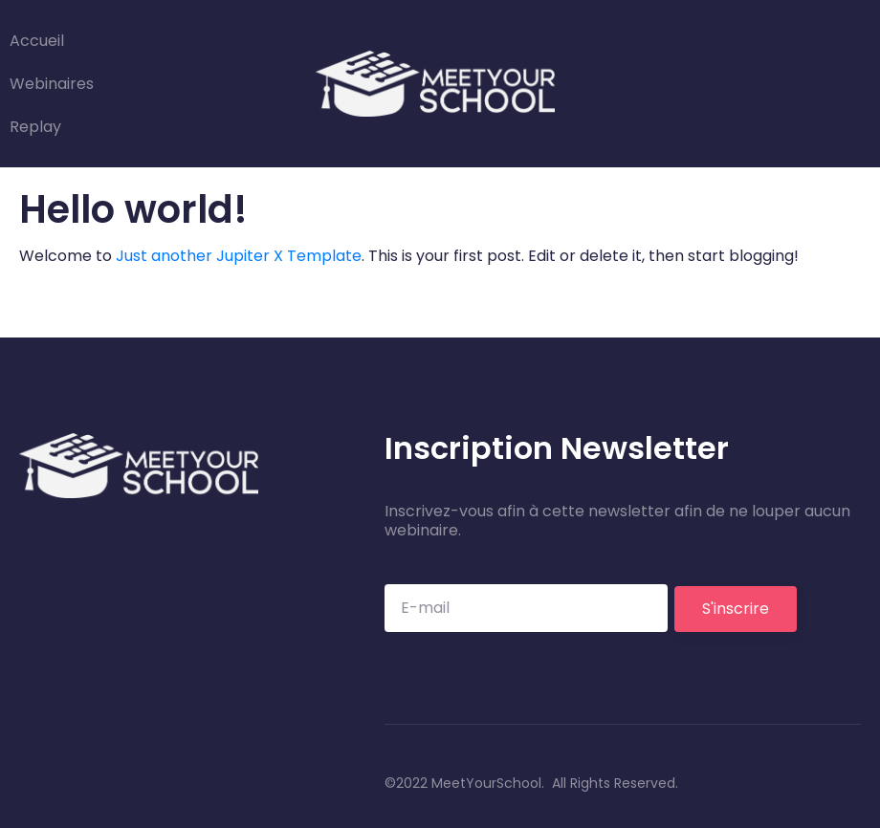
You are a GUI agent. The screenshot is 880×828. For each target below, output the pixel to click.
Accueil (37, 41)
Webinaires (52, 84)
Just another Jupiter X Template (239, 256)
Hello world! (133, 209)
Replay (35, 127)
